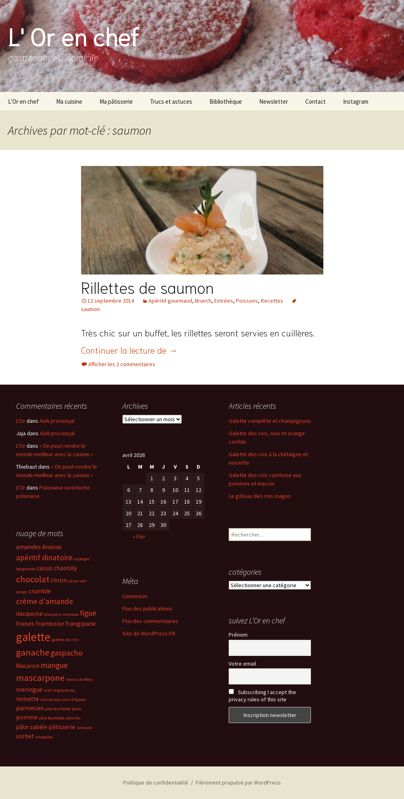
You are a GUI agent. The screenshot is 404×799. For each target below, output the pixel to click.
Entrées (223, 300)
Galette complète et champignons (270, 420)
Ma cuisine (69, 101)
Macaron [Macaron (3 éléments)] (27, 666)
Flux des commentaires (150, 621)
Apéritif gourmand (170, 300)
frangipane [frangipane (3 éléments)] (80, 623)
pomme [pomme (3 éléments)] (27, 717)
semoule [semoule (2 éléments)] (84, 727)
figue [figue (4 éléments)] (88, 613)
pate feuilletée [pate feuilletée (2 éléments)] (58, 708)
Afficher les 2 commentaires (121, 364)
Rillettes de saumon (147, 286)
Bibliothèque (225, 101)
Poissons (247, 300)
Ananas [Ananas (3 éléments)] (52, 547)
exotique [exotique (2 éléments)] (71, 614)
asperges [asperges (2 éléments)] (82, 558)
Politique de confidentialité (155, 782)
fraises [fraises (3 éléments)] (25, 623)
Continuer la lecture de (129, 349)
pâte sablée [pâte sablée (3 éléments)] (31, 727)
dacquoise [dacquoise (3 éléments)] (29, 613)
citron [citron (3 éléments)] (59, 580)
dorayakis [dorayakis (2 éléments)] (53, 614)
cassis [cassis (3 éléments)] (45, 568)
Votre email (242, 663)
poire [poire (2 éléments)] (76, 708)
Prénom (238, 634)
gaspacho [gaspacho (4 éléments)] (67, 653)
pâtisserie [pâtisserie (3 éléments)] (62, 727)
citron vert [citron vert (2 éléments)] (77, 581)
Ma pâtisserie (116, 101)
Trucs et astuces (171, 101)
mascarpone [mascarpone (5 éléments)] (40, 677)
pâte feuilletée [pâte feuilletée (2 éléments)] (52, 718)
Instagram (355, 101)
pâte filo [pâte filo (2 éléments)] (73, 718)
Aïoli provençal (56, 420)
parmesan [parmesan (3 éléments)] (30, 708)
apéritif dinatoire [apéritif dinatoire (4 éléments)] (44, 557)
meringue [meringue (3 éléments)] (29, 689)
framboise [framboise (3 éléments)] (50, 623)
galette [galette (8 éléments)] (33, 636)
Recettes (272, 300)
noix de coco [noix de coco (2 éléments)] (50, 699)
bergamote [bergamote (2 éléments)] (25, 569)
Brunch (203, 300)
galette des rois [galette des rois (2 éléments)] (65, 639)
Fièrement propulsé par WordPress (238, 782)
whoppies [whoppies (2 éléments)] (44, 737)
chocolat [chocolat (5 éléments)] (32, 579)
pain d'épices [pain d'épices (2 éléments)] (74, 699)
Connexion (134, 596)
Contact (315, 101)
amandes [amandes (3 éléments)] (28, 547)
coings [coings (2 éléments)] (21, 591)
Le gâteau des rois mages (260, 496)
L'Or (20, 420)
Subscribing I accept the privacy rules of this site (262, 695)
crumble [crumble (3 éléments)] (39, 591)
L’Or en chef (23, 101)
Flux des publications (147, 608)
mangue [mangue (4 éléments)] (54, 665)
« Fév (139, 536)
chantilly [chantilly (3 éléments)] (65, 568)
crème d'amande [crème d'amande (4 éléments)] (44, 601)
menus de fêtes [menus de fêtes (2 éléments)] (79, 679)
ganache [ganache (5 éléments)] (32, 652)
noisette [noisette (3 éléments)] (27, 699)
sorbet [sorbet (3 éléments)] (25, 736)
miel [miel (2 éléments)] (48, 690)
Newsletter (273, 101)
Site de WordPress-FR (148, 633)
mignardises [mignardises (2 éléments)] (64, 690)
